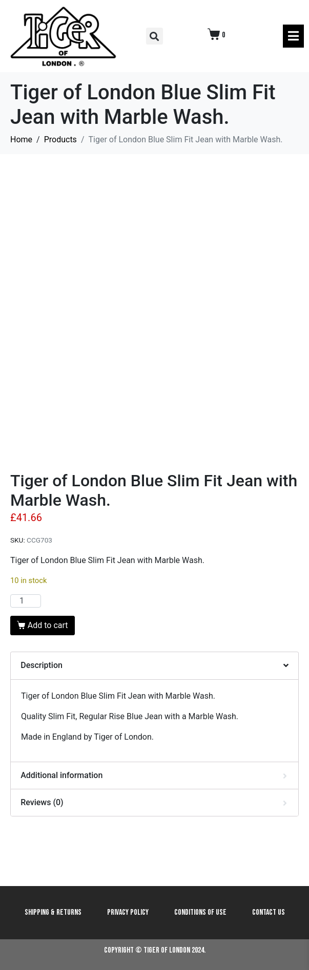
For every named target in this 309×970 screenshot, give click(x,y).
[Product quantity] (25, 601)
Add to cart (48, 625)
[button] (154, 36)
